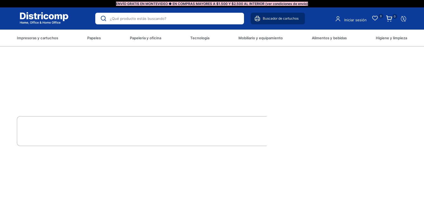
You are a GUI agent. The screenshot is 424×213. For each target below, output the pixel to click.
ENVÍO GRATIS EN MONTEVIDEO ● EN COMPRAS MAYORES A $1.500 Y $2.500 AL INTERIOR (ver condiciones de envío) (212, 4)
